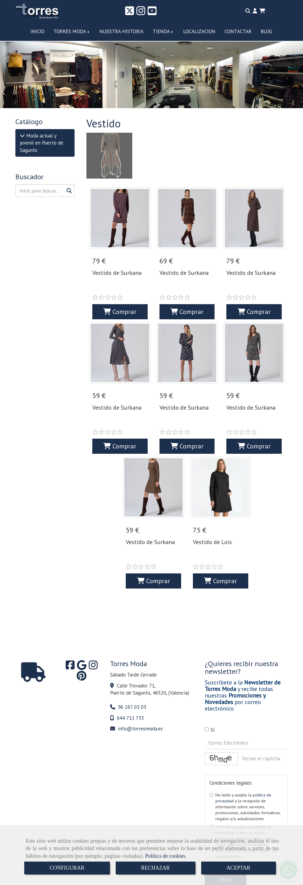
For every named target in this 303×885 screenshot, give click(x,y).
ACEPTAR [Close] (239, 868)
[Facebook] (70, 628)
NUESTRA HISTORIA (121, 31)
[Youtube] (152, 12)
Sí (210, 690)
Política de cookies (165, 856)
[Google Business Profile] (81, 628)
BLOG (266, 31)
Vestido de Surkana (116, 273)
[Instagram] (140, 12)
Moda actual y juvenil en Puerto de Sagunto (41, 142)
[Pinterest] (81, 638)
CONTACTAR (238, 31)
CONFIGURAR (67, 868)
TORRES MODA (72, 31)
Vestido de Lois (212, 516)
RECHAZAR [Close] (155, 868)
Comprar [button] (119, 298)
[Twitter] (129, 12)
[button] (255, 11)
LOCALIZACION (199, 31)
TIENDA (163, 31)
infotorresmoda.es (140, 689)
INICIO (37, 31)
